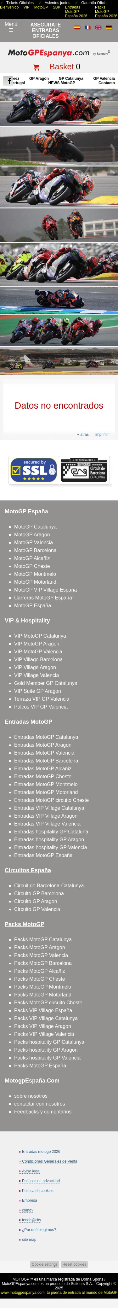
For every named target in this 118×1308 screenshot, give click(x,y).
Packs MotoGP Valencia (41, 955)
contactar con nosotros (39, 1104)
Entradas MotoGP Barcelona (46, 760)
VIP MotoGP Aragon (36, 643)
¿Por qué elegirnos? (39, 1230)
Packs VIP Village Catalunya (46, 1018)
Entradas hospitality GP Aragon (49, 839)
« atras (83, 434)
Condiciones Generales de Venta (49, 1161)
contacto (106, 83)
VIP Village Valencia (36, 675)
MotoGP (41, 7)
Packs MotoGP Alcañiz (39, 971)
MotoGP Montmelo (35, 574)
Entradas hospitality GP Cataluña (51, 831)
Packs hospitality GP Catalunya (49, 1042)
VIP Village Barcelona (38, 659)
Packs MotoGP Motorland (42, 994)
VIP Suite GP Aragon (37, 691)
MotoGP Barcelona (35, 550)
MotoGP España (32, 605)
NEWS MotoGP (61, 83)
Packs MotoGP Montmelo (42, 987)
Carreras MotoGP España (43, 597)
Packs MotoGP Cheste (39, 979)
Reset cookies (74, 1264)
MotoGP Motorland (35, 582)
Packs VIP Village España (43, 1010)
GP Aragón (39, 78)
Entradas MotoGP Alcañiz (42, 768)
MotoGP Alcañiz (32, 558)
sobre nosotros (31, 1096)
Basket (62, 66)
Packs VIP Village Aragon (42, 1026)
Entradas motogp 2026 (41, 1151)
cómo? (27, 1210)
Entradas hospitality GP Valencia (50, 847)
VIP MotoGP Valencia (38, 651)
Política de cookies (37, 1190)
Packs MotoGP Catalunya (43, 939)
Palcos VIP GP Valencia (41, 706)
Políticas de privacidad (41, 1181)
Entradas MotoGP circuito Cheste (51, 800)
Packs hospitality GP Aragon (46, 1050)
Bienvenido (9, 7)
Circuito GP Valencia (37, 909)
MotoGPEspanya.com (20, 1284)
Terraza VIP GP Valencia (41, 699)
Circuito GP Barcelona (39, 893)
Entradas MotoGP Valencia (44, 753)
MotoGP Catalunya (35, 526)
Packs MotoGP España (40, 1065)
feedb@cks (31, 1220)
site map (29, 1239)
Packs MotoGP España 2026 (106, 11)
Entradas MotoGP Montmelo (46, 784)
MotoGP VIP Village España (45, 590)
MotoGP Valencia (33, 542)
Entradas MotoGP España (43, 855)
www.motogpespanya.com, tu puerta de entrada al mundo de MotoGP (59, 1292)
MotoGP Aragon (32, 534)
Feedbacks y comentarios (42, 1111)
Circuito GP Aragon (35, 901)
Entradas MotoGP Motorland (46, 792)
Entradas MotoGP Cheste (42, 776)
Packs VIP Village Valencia (44, 1034)
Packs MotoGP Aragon (39, 947)
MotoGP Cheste (32, 566)
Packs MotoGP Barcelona (43, 963)
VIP (26, 7)
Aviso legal (31, 1171)
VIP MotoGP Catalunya (40, 636)
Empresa (29, 1200)
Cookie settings (45, 1264)
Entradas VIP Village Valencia (47, 823)
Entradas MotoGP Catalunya (46, 737)
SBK (56, 7)
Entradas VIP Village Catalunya (49, 808)
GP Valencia (104, 78)
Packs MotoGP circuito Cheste (48, 1002)
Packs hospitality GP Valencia (47, 1057)
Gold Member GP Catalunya (45, 683)
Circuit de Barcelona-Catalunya (49, 885)
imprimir (102, 434)
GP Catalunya (71, 78)
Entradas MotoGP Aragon (42, 745)
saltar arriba (110, 1279)
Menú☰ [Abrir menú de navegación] (11, 27)
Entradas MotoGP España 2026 (76, 11)
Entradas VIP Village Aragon (45, 816)
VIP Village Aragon (35, 667)
